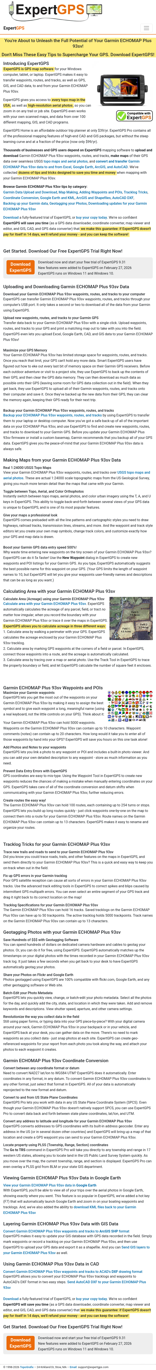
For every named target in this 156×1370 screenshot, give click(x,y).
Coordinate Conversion (21, 198)
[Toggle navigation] (146, 28)
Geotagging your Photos (68, 203)
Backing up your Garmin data (25, 203)
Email (73, 1367)
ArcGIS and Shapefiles (93, 198)
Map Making (68, 192)
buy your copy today (91, 217)
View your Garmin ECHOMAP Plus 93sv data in (49, 1185)
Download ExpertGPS (21, 267)
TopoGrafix (26, 1367)
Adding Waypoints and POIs (100, 192)
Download (11, 217)
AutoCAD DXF (122, 198)
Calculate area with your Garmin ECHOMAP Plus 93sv (44, 604)
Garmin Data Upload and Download (30, 192)
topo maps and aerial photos (66, 161)
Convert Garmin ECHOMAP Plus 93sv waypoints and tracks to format (66, 1231)
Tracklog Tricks (136, 192)
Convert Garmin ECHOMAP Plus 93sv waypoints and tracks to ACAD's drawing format (72, 1272)
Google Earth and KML (57, 198)
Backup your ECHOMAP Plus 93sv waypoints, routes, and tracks (52, 415)
